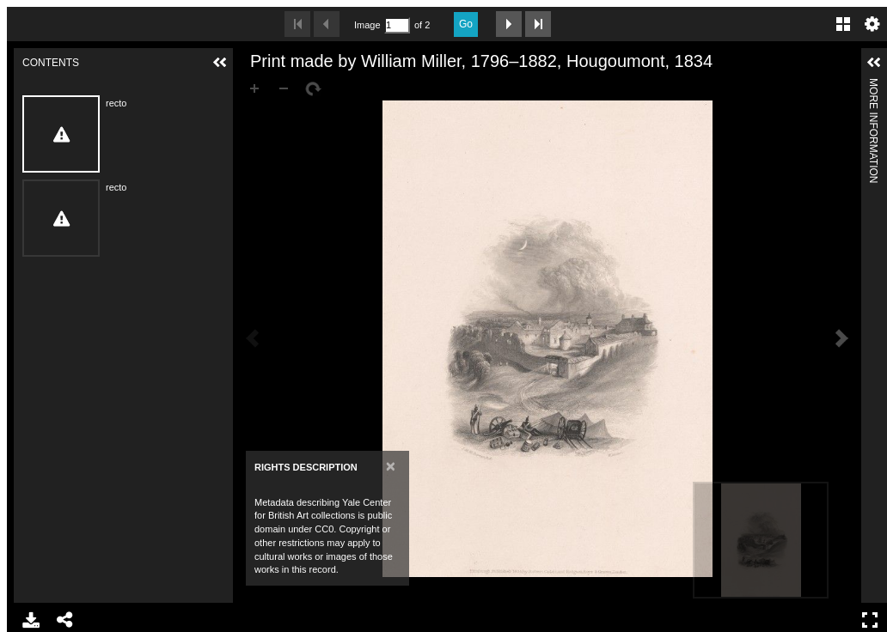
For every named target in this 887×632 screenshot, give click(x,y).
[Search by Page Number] (397, 25)
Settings (872, 24)
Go (466, 24)
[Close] (390, 465)
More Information (873, 85)
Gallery (843, 24)
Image (367, 25)
